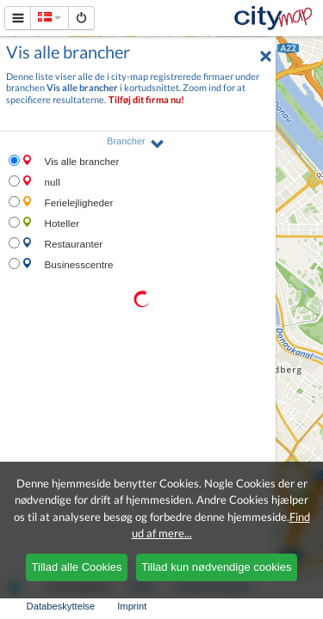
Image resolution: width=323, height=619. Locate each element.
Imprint (131, 606)
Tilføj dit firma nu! (146, 99)
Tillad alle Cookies (77, 567)
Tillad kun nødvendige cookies (216, 567)
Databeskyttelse (61, 606)
